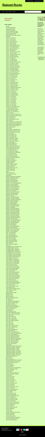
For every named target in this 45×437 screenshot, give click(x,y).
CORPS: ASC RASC (9, 112)
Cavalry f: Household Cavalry (11, 44)
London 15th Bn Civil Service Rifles (12, 274)
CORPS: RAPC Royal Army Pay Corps (13, 125)
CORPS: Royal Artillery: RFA (11, 134)
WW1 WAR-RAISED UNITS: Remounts (13, 361)
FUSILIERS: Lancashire (10, 158)
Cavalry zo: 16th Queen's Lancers (12, 88)
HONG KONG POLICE (10, 172)
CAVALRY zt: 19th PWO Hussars (12, 95)
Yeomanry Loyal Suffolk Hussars (12, 389)
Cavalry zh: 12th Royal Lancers (11, 79)
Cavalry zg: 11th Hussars (10, 78)
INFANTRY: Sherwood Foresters (12, 218)
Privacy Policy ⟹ (5, 429)
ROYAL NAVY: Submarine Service (12, 325)
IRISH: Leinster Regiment (10, 233)
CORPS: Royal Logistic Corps (11, 143)
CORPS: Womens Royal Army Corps (12, 147)
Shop (6, 11)
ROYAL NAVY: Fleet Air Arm (11, 316)
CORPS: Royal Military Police (11, 144)
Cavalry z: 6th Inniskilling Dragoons (12, 69)
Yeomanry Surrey (9, 409)
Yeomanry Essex (9, 375)
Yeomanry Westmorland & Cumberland (13, 417)
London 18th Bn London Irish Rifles (12, 278)
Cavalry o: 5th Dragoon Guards (11, 55)
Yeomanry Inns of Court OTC (11, 380)
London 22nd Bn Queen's (10, 284)
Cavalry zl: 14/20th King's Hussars (12, 84)
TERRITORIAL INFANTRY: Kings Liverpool (14, 353)
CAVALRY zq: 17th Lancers (11, 91)
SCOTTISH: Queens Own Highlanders (13, 339)
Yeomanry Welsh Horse (10, 414)
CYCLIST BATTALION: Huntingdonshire (13, 152)
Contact (14, 11)
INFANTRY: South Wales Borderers (12, 222)
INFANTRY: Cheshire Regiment (11, 181)
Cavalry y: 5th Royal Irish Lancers (12, 68)
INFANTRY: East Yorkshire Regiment (12, 189)
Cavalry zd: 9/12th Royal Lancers (12, 74)
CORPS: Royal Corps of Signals (12, 139)
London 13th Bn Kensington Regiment (13, 272)
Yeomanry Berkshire (9, 366)
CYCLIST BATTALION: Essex (11, 149)
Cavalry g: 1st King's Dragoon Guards (13, 45)
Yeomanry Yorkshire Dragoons (11, 419)
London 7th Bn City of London (11, 264)
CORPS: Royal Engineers (10, 142)
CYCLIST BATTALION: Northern (12, 156)
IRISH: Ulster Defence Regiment (12, 244)
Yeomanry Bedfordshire (10, 365)
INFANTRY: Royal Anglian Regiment (12, 208)
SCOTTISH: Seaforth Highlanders (12, 342)
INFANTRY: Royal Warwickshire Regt (12, 216)
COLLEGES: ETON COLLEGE (11, 107)
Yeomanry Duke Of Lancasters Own (12, 372)
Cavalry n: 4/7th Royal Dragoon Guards (13, 54)
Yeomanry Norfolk (9, 391)
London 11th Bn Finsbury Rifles (11, 269)
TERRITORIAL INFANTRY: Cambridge (13, 347)
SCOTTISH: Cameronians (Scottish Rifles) (13, 333)
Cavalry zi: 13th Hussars (10, 81)
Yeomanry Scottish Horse (10, 404)
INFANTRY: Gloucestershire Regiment (13, 191)
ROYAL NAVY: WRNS (10, 328)
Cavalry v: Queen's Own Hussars (12, 64)
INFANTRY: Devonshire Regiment (12, 184)
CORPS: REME (9, 128)
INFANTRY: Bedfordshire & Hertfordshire (13, 176)
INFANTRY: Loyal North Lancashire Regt (13, 199)
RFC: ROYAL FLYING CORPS (11, 305)
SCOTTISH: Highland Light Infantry (12, 337)
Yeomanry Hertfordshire (10, 379)
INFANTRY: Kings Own (10, 195)
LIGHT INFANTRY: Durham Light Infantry (13, 254)
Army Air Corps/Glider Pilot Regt (12, 31)
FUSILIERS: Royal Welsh (10, 161)
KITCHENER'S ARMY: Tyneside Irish (12, 250)
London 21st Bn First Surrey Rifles (12, 283)
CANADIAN (8, 36)
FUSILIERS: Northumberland (11, 160)
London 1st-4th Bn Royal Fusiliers (12, 281)
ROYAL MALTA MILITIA (10, 309)
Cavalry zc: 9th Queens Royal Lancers (13, 73)
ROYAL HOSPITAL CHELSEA (11, 307)
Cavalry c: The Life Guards (11, 40)
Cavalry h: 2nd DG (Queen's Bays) (12, 46)
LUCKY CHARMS (9, 291)
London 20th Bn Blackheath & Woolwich (13, 282)
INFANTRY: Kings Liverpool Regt (12, 194)
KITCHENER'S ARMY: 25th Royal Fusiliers (13, 246)
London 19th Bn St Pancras (11, 279)
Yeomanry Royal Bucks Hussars (12, 399)
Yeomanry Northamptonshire (11, 394)
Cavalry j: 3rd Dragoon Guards (11, 49)
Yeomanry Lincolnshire (10, 385)
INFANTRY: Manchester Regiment (12, 200)
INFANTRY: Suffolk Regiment (11, 223)
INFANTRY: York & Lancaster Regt (12, 230)
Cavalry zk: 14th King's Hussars (11, 83)
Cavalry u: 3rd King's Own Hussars (12, 63)
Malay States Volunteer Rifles (11, 292)
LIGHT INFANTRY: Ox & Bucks (11, 258)
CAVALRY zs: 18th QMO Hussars (12, 93)
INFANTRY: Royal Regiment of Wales (13, 213)
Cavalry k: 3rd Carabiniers (10, 50)
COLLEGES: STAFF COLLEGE (11, 110)
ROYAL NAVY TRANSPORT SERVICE (13, 312)
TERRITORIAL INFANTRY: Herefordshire (13, 351)
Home (3, 11)
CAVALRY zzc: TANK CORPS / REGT (13, 106)
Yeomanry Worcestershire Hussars (12, 418)
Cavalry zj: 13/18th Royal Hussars (12, 82)
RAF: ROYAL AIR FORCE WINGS (12, 302)
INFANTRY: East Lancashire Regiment (13, 186)
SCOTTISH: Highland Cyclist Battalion (13, 335)
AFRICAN (8, 26)
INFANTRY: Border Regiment (11, 179)
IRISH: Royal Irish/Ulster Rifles (11, 240)
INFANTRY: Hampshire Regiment (12, 193)
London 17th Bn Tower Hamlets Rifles (13, 277)
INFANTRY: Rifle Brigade (10, 207)
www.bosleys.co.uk (41, 58)
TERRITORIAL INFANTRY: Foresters (12, 348)
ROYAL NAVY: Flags (9, 315)
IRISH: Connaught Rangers (11, 232)
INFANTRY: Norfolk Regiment (11, 203)
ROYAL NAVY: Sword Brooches (11, 326)
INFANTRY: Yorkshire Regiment (11, 231)
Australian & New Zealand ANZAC (12, 32)
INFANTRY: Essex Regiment (11, 190)
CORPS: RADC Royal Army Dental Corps (13, 123)
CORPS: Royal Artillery (10, 133)
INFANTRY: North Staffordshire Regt (12, 204)
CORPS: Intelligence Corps (11, 116)
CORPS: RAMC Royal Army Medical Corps (14, 124)
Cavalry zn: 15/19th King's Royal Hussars (13, 87)
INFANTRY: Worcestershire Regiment (13, 228)
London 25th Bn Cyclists (10, 287)
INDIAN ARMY (8, 175)
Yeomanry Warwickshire (10, 413)
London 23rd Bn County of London (12, 286)
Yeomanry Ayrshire (9, 363)
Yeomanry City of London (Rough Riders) (13, 367)
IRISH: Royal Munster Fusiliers (11, 241)
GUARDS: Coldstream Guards (11, 163)
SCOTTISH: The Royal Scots (11, 343)
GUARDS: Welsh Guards (10, 170)
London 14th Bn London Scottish (12, 273)
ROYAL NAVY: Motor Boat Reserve (12, 320)
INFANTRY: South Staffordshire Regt (12, 221)
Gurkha (7, 171)
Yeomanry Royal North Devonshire (12, 403)
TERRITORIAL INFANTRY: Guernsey (12, 349)
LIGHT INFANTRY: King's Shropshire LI (13, 256)
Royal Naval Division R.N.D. (11, 311)
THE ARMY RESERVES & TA (11, 356)
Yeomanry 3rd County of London (12, 362)
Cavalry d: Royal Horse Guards (11, 41)
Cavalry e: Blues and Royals (11, 42)
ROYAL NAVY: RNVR (10, 324)
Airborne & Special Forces (10, 28)
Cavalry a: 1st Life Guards (10, 37)
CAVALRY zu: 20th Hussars (11, 96)
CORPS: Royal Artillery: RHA (11, 137)
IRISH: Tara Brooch (9, 242)
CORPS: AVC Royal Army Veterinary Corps (14, 115)
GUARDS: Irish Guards (10, 166)
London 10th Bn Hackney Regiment (12, 268)
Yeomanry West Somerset (10, 416)
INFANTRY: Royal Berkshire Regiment (13, 209)
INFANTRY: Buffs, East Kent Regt (12, 180)
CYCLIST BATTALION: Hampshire (12, 151)
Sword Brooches (9, 344)
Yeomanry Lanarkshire (10, 381)
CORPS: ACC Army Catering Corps (12, 111)
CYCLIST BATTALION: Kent (11, 153)
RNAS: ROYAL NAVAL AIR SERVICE (12, 306)
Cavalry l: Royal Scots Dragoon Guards (13, 51)
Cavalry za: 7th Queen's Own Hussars (13, 70)
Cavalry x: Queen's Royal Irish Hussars (13, 67)
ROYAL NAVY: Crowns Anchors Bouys (13, 314)
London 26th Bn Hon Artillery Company (13, 288)
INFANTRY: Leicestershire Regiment (12, 198)
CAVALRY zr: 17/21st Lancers (11, 92)
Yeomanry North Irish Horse (11, 393)
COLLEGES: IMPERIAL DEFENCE (12, 109)
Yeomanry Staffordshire (10, 408)
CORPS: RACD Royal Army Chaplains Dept (14, 121)
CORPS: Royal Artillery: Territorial (12, 138)
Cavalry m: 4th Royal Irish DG (11, 53)
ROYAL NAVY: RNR (9, 323)
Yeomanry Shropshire (10, 405)
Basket (10, 11)
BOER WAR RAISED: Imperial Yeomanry (13, 35)
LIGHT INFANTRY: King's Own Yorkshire (13, 255)
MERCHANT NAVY (9, 293)
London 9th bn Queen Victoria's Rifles (13, 267)
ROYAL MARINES (9, 310)
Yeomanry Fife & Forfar (10, 376)
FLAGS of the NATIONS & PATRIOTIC (13, 157)
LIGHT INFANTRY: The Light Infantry (12, 260)
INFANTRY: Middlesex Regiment (12, 202)
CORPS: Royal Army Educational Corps (13, 129)
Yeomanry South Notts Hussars (11, 407)
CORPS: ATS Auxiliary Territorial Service (13, 114)
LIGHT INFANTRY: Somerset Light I (12, 259)
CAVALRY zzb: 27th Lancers (11, 105)
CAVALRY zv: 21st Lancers (11, 97)
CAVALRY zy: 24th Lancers (11, 101)
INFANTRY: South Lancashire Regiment (13, 219)
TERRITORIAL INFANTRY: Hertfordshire (13, 352)
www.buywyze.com (41, 59)
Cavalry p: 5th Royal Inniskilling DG (12, 56)
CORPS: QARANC (9, 120)
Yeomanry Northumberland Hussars (12, 395)
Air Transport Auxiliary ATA (11, 27)
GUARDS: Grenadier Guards (11, 165)
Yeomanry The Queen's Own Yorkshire (13, 412)
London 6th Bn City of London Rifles (12, 263)
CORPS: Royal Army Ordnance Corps (13, 130)
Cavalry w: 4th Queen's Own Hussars (12, 65)
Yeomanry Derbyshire (10, 370)
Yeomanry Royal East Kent (11, 400)
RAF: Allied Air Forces (10, 298)
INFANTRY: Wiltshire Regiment (11, 227)
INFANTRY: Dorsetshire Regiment (12, 185)
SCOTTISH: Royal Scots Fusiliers (12, 340)
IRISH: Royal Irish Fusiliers (11, 237)
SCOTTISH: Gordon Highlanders (12, 334)
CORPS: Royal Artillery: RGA (11, 135)
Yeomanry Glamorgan (10, 377)
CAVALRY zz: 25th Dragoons (11, 102)
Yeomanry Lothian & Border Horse (12, 386)
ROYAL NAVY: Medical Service (11, 319)
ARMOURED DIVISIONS (10, 30)
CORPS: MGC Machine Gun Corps (12, 119)
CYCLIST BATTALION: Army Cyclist (12, 148)
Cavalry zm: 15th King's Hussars (12, 86)
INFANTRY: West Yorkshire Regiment (12, 226)
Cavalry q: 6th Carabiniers (10, 58)
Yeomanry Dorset (9, 371)
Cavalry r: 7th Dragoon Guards (11, 59)
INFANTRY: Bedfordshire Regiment (12, 177)
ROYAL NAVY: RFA (9, 321)
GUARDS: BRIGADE (10, 162)
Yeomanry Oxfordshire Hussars (11, 398)
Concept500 (24, 434)
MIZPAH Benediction (9, 296)
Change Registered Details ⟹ (7, 430)
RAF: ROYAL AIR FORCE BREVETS (12, 301)
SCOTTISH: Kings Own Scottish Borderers (13, 338)
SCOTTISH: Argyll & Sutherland (11, 329)
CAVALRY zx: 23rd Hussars (11, 100)
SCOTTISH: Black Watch (10, 330)
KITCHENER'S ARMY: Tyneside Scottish (13, 251)
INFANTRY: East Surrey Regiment (12, 188)
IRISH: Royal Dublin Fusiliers (11, 235)
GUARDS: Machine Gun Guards (12, 167)
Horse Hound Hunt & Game (11, 174)
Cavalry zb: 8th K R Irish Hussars (12, 72)
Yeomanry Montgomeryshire (11, 390)
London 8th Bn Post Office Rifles (12, 265)
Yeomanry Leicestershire (10, 384)
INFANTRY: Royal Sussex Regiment (12, 214)
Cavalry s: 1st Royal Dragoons (11, 60)
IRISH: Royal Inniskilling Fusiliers (12, 236)
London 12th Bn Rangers (10, 270)
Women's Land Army (9, 358)
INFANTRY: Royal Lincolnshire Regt (12, 212)
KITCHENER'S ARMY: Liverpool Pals (12, 249)
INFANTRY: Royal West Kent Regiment (13, 217)
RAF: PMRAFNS (9, 300)
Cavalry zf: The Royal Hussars (11, 77)
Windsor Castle (8, 357)
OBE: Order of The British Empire (12, 297)
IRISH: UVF (8, 245)
